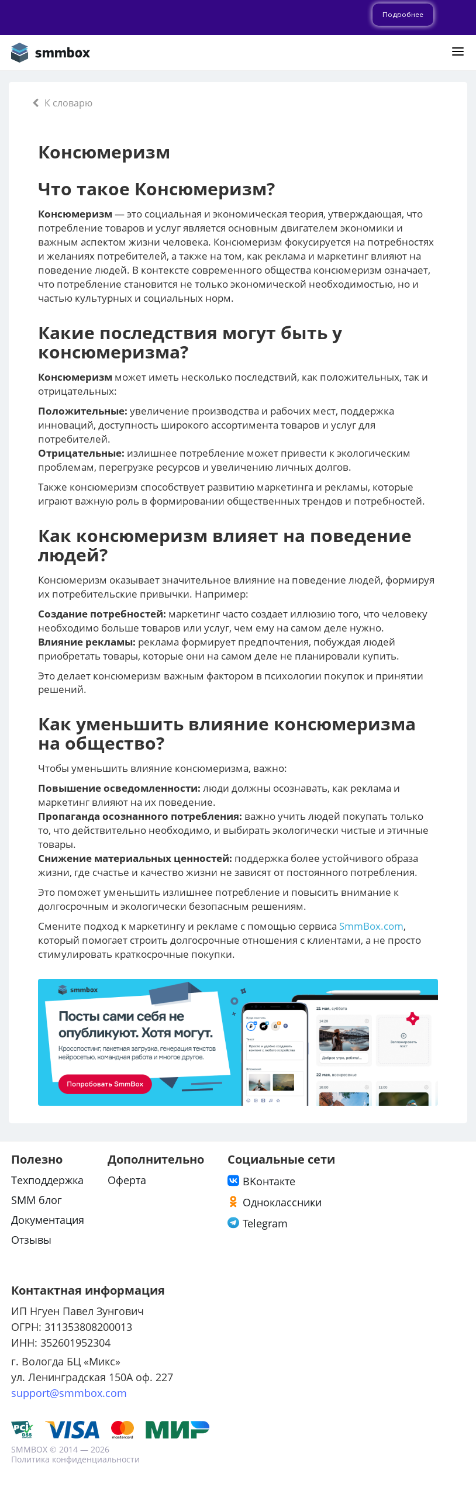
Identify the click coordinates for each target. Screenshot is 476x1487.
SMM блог (36, 1200)
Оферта (127, 1180)
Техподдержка (47, 1180)
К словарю (62, 102)
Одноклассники (282, 1202)
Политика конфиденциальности (75, 1459)
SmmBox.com (371, 926)
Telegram (265, 1223)
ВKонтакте (269, 1181)
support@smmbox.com (69, 1393)
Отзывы (31, 1240)
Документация (47, 1220)
